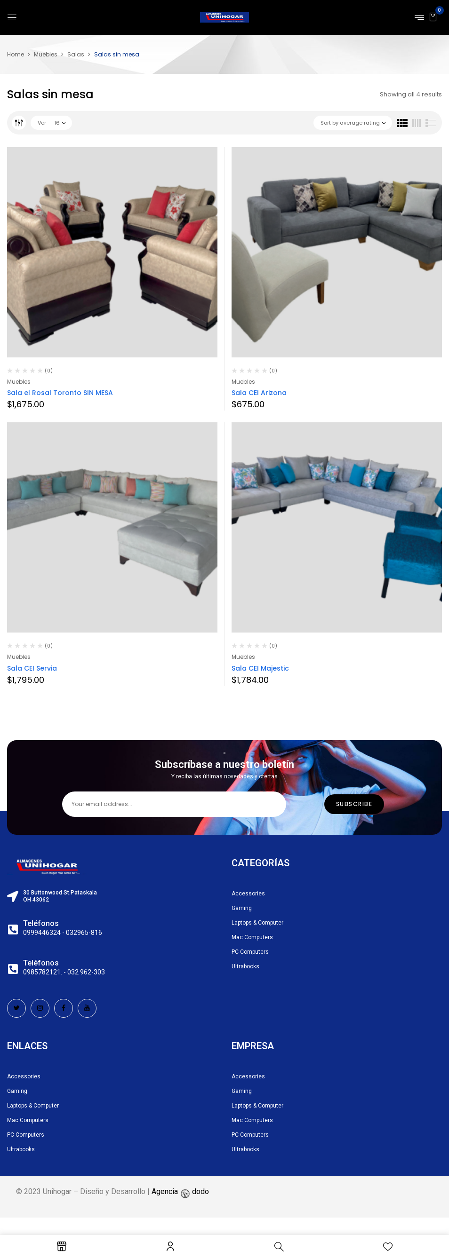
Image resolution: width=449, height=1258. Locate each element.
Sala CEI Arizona (259, 392)
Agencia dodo (180, 1208)
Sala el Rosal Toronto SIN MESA (60, 392)
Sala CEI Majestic (260, 668)
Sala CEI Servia (32, 668)
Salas (75, 54)
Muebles (45, 54)
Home (15, 54)
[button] (433, 16)
